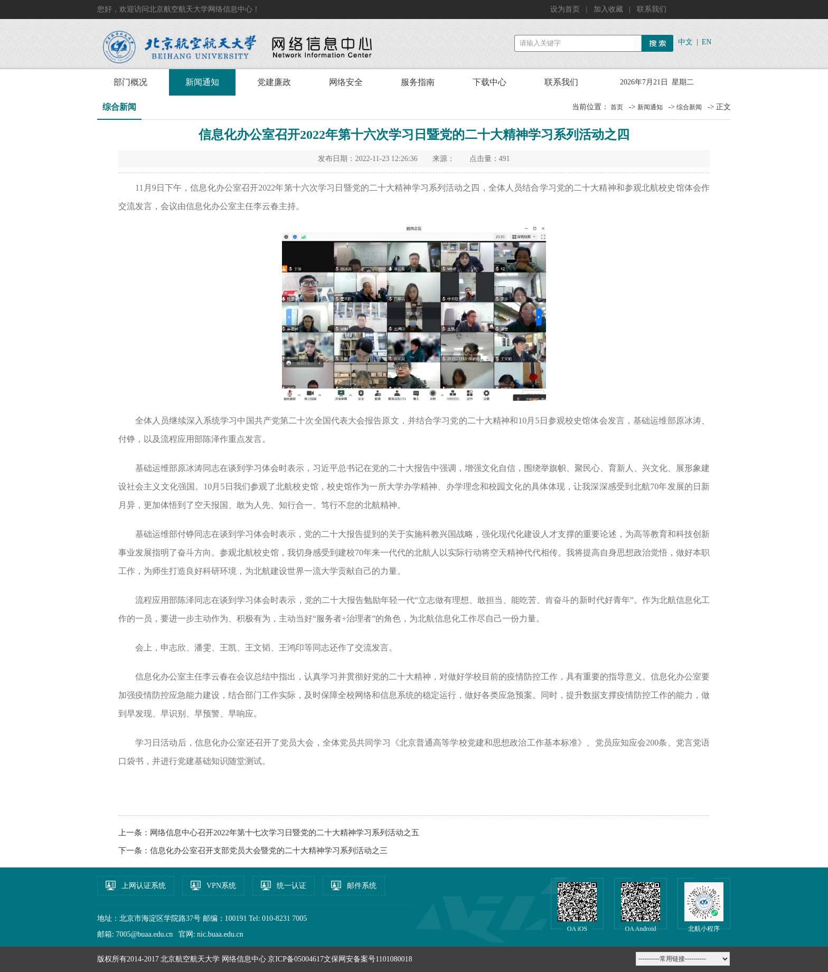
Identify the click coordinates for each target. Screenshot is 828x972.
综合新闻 (689, 107)
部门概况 (130, 82)
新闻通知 (202, 82)
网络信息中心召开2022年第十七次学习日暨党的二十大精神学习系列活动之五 (284, 832)
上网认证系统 (143, 886)
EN (707, 42)
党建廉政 (274, 82)
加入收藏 (609, 9)
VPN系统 (221, 886)
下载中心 (489, 82)
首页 (616, 107)
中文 (685, 42)
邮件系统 (362, 886)
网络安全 (346, 82)
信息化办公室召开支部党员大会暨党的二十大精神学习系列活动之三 (269, 850)
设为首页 (566, 9)
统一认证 (291, 886)
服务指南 (418, 82)
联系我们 (651, 9)
